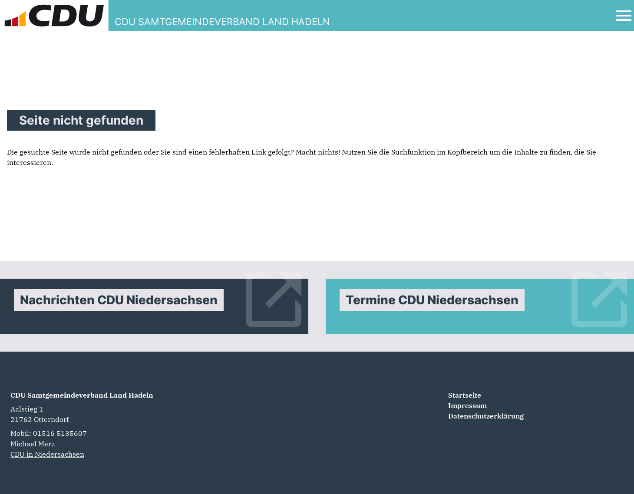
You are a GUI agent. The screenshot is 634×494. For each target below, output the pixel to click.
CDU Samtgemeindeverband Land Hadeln (81, 395)
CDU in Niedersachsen (47, 454)
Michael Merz (32, 443)
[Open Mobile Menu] (623, 15)
